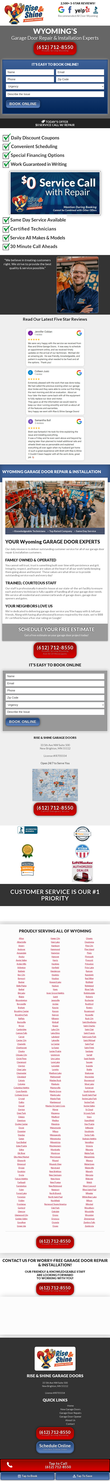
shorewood (89, 1080)
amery (21, 946)
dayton (21, 1110)
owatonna (89, 942)
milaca (55, 1131)
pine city (89, 946)
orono (55, 1215)
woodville (89, 1212)
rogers (89, 1008)
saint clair (89, 1029)
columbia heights (21, 1088)
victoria (89, 1146)
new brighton (55, 1171)
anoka (21, 957)
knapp (55, 1026)
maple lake (55, 1095)
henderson (55, 971)
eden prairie (21, 1146)
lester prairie (55, 1051)
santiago (89, 1051)
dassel (21, 1106)
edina (21, 1150)
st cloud (89, 1110)
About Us (70, 1420)
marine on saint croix (55, 1106)
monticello (55, 1150)
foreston (21, 1197)
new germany (55, 1175)
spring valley (89, 1106)
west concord (89, 1186)
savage (89, 1062)
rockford (89, 1004)
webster (89, 1179)
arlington (21, 968)
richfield (89, 982)
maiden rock (55, 1080)
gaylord (21, 1208)
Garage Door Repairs (70, 1413)
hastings (55, 964)
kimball (55, 1022)
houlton (55, 979)
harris (55, 960)
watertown (89, 1164)
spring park (89, 1102)
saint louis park (89, 1037)
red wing (89, 979)
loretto (55, 1070)
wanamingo (89, 1157)
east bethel (21, 1142)
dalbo (21, 1102)
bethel (21, 989)
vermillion (89, 1142)
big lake (21, 993)
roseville (89, 1015)
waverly (89, 1171)
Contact (70, 1423)
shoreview (89, 1077)
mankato (55, 1084)
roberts (89, 997)
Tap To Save (82, 1476)
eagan (21, 1139)
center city (21, 1040)
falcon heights (21, 1179)
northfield (55, 1201)
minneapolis (55, 1135)
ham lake (55, 942)
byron (21, 1026)
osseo (55, 1226)
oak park (55, 1208)
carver (21, 1037)
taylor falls (89, 1135)
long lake (55, 1062)
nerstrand (55, 1168)
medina (55, 1121)
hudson (55, 986)
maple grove (55, 1091)
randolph (89, 975)
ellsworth (21, 1161)
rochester (89, 1000)
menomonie (55, 1128)
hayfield (55, 968)
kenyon (55, 1015)
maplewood (55, 1102)
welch (89, 1182)
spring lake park (89, 1099)
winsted (89, 1204)
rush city (89, 1019)
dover (21, 1128)
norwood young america (55, 1204)
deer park (21, 1113)
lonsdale (55, 1066)
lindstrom (55, 1055)
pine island (89, 949)
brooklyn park (21, 1015)
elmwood (21, 1164)
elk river (21, 1153)
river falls (89, 989)
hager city (55, 938)
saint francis (89, 1033)
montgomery (55, 1146)
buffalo (21, 1019)
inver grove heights (55, 993)
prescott (89, 960)
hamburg (55, 946)
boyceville (21, 1004)
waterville (89, 1168)
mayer (55, 1110)
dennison (21, 1121)
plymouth (89, 957)
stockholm (89, 1131)
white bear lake (89, 1197)
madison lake (55, 1073)
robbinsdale (89, 993)
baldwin (21, 971)
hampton (55, 953)
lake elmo (55, 1033)
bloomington (21, 1000)
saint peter (89, 1048)
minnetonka (55, 1139)
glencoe (21, 1212)
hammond (55, 949)
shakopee (89, 1073)
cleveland (21, 1077)
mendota (55, 1124)
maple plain (55, 1099)
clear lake (21, 1070)
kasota (55, 1008)
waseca (89, 1161)
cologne (21, 1084)
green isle (21, 1226)
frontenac (21, 1204)
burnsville (21, 1022)
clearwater (21, 1073)
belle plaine (21, 986)
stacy (89, 1117)
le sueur (55, 1048)
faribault (21, 1182)
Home (70, 1405)
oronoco (55, 1219)
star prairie (89, 1124)
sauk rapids (89, 1059)
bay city (21, 975)
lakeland (55, 1037)
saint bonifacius (89, 1022)
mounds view (55, 1164)
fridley (21, 1201)
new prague (55, 1182)
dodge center (21, 1124)
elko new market (21, 1157)
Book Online (23, 104)
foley (21, 1190)
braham (21, 1008)
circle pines (21, 1059)
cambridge (21, 1029)
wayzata (89, 1175)
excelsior (21, 1171)
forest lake (21, 1193)
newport (55, 1190)
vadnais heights (89, 1139)
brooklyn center (21, 1011)
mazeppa (55, 1113)
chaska (21, 1051)
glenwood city (21, 1215)
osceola (55, 1222)
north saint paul (55, 1197)
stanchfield (89, 1121)
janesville (55, 1000)
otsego (89, 938)
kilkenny (55, 1019)
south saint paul (89, 1095)
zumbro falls (89, 1222)
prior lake (89, 968)
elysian (21, 1168)
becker (21, 982)
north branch (55, 1193)
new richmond (55, 1186)
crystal (21, 1099)
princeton (89, 964)
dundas (21, 1135)
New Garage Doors (70, 1409)
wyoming (89, 1215)
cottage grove (21, 1095)
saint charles (89, 1026)
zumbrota (89, 1226)
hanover (55, 957)
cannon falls (21, 1033)
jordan (55, 1004)
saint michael (89, 1040)
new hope (55, 1179)
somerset (89, 1088)
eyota (21, 1175)
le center (55, 1044)
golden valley (21, 1219)
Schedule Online (55, 1447)
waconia (89, 1150)
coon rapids (21, 1091)
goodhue (21, 1222)
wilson (89, 1201)
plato (89, 953)
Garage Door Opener (70, 1416)
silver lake (89, 1084)
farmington (21, 1186)
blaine (21, 997)
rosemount (89, 1011)
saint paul (89, 1044)
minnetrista (55, 1142)
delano (21, 1117)
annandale (21, 953)
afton (21, 938)
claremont (21, 1062)
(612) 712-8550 (55, 48)
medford (55, 1117)
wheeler (89, 1193)
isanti (55, 997)
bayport (21, 979)
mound (55, 1161)
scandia (89, 1066)
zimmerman (89, 1219)
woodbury (89, 1208)
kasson (55, 1011)
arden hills (21, 964)
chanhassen (21, 1048)
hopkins (55, 975)
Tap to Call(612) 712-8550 (39, 1465)
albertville (21, 942)
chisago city (21, 1055)
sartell (89, 1055)
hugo (55, 989)
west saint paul (89, 1190)
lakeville (55, 1040)
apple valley (21, 960)
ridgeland (89, 986)
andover (21, 949)
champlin (21, 1044)
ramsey (89, 971)
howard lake (55, 982)
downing (21, 1131)
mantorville (55, 1088)
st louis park (89, 1113)
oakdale (55, 1212)
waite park (89, 1153)
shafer (89, 1070)
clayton (21, 1066)
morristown (55, 1157)
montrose (55, 1153)
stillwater (89, 1128)
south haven (89, 1091)
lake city (55, 1029)
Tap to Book (27, 1476)
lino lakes (55, 1059)
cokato (21, 1080)
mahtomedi (55, 1077)
